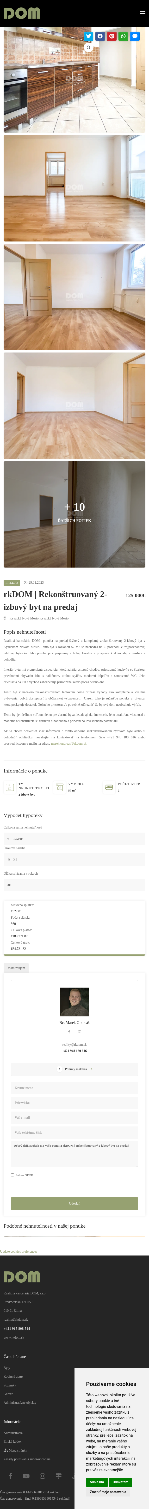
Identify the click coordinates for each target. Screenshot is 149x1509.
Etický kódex (12, 1441)
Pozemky (10, 1385)
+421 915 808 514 (17, 1328)
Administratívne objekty (20, 1402)
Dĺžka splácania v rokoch (21, 874)
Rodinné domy (14, 1376)
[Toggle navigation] (141, 14)
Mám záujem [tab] (16, 969)
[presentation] (47, 1188)
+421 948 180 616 (74, 1051)
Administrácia (13, 1433)
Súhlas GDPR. (25, 1176)
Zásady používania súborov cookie (27, 1459)
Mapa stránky (15, 1450)
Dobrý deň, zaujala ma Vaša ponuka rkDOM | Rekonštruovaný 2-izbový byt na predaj (74, 1155)
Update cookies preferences (18, 1252)
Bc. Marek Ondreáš (75, 1023)
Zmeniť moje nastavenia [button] (108, 1492)
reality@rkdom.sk (74, 1045)
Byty (7, 1368)
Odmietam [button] (120, 1482)
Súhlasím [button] (97, 1482)
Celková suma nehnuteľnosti (23, 828)
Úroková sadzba (14, 848)
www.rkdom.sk (14, 1337)
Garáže (8, 1394)
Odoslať (74, 1204)
